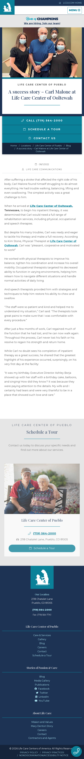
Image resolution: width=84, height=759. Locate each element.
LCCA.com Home (70, 3)
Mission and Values (42, 722)
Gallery (42, 639)
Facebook (42, 688)
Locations (26, 145)
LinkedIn (42, 696)
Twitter (42, 692)
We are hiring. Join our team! (42, 21)
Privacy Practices (53, 752)
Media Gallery (42, 680)
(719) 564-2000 (44, 539)
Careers (42, 647)
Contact (42, 651)
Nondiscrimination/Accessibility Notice (43, 755)
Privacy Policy (29, 752)
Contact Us (42, 138)
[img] (22, 120)
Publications (42, 684)
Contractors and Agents (42, 738)
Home (13, 145)
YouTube (42, 700)
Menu (75, 11)
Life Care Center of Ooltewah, (51, 206)
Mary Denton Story (42, 726)
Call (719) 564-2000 (42, 120)
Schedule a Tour (42, 129)
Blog (68, 145)
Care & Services (42, 635)
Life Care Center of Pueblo (48, 145)
